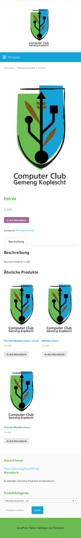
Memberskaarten (26, 68)
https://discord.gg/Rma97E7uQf (21, 468)
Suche (37, 510)
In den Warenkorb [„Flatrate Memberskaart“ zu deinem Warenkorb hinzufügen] (16, 441)
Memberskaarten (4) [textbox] (39, 501)
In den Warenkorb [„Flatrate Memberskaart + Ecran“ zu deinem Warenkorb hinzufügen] (16, 354)
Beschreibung (16, 241)
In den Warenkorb (16, 220)
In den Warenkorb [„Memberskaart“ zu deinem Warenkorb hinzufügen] (54, 354)
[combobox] (40, 501)
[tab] (16, 241)
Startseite (9, 68)
